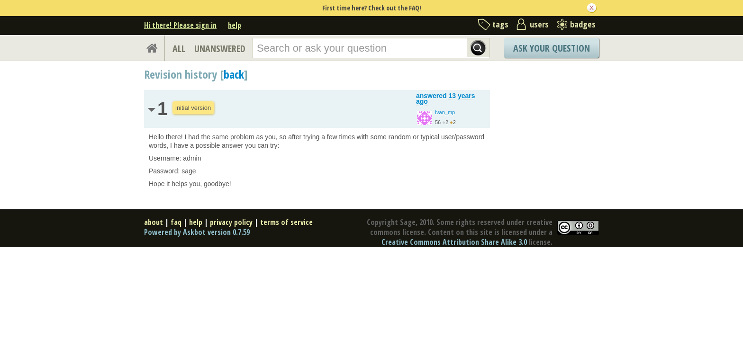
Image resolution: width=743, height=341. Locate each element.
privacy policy (231, 222)
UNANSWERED (219, 48)
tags (500, 24)
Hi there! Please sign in (180, 25)
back (234, 74)
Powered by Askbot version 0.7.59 (197, 232)
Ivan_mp (445, 112)
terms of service (286, 222)
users (539, 24)
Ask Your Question (551, 48)
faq (176, 222)
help (234, 25)
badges (583, 24)
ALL (178, 48)
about (153, 222)
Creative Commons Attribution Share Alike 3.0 (454, 242)
